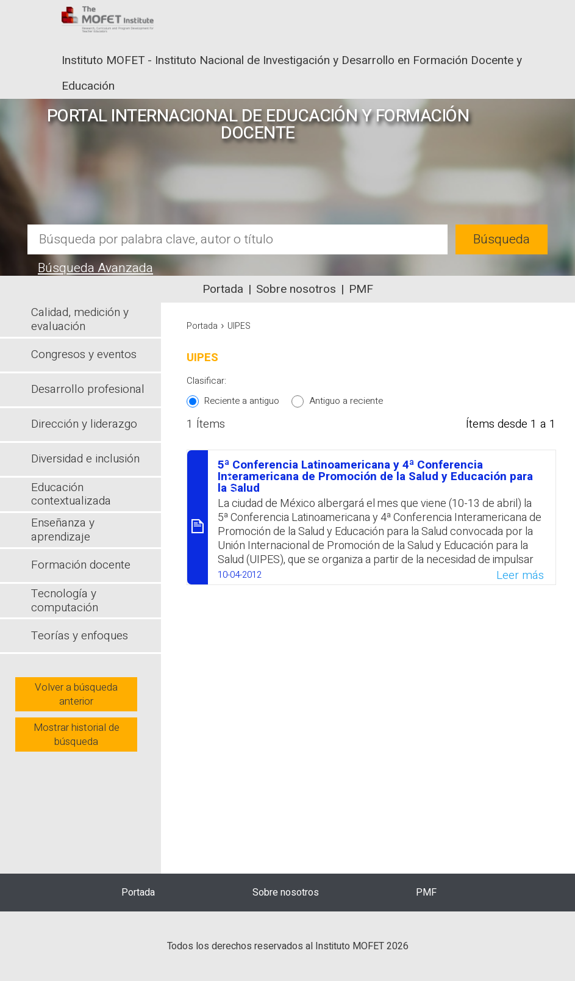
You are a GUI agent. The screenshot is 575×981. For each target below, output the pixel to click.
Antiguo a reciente (346, 401)
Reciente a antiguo (241, 401)
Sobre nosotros (296, 289)
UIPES (239, 326)
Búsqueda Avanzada (95, 268)
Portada (222, 289)
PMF (361, 289)
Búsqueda (501, 239)
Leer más (520, 575)
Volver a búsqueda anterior (76, 694)
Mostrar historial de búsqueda (77, 734)
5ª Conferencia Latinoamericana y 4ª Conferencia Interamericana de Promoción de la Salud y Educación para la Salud (375, 476)
